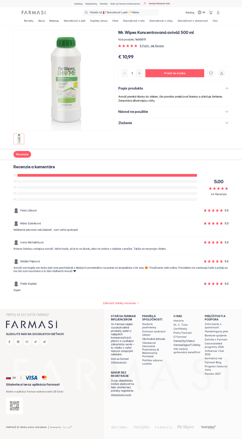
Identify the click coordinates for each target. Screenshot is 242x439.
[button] (174, 73)
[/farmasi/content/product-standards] (180, 329)
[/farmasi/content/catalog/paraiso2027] (213, 374)
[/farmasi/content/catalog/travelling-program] (217, 345)
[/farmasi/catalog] (78, 4)
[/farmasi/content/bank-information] (216, 335)
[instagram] (18, 341)
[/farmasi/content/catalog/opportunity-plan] (216, 331)
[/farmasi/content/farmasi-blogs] (213, 362)
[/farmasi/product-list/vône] (115, 22)
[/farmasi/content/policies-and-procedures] (154, 333)
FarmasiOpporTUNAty (186, 345)
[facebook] (9, 341)
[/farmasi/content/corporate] (217, 325)
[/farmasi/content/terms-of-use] (154, 349)
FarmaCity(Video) (184, 341)
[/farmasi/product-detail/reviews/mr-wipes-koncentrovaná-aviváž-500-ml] (121, 303)
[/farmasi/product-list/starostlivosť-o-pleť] (74, 22)
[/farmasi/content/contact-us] (213, 358)
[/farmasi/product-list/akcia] (41, 22)
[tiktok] (35, 341)
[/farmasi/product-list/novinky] (29, 22)
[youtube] (27, 341)
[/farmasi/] (33, 12)
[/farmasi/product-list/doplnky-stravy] (99, 22)
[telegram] (44, 341)
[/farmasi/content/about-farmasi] (178, 320)
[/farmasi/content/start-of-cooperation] (216, 339)
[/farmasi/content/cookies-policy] (154, 362)
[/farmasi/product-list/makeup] (54, 22)
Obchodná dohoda (153, 339)
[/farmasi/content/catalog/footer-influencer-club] (217, 352)
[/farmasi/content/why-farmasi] (182, 333)
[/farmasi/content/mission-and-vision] (180, 324)
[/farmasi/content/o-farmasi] (180, 337)
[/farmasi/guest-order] (121, 395)
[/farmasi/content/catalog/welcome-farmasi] (186, 350)
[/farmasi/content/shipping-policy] (154, 325)
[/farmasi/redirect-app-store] (14, 405)
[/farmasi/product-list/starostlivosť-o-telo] (134, 22)
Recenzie (22, 154)
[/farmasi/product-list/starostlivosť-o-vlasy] (161, 22)
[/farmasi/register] (91, 4)
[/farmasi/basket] (211, 12)
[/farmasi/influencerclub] (157, 3)
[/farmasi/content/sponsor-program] (217, 368)
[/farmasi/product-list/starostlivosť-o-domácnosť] (192, 22)
